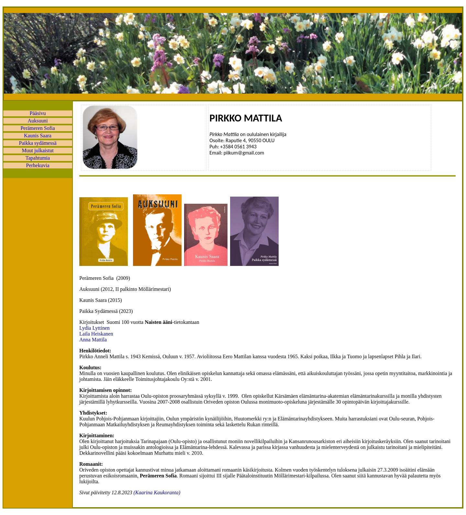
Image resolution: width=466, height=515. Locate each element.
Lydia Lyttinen (94, 328)
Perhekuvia (38, 165)
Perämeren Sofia (37, 128)
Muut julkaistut (37, 150)
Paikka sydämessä (38, 143)
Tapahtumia (38, 158)
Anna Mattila (93, 339)
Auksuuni (38, 120)
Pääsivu (38, 113)
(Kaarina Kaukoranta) (157, 492)
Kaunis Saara (37, 135)
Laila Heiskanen (96, 334)
